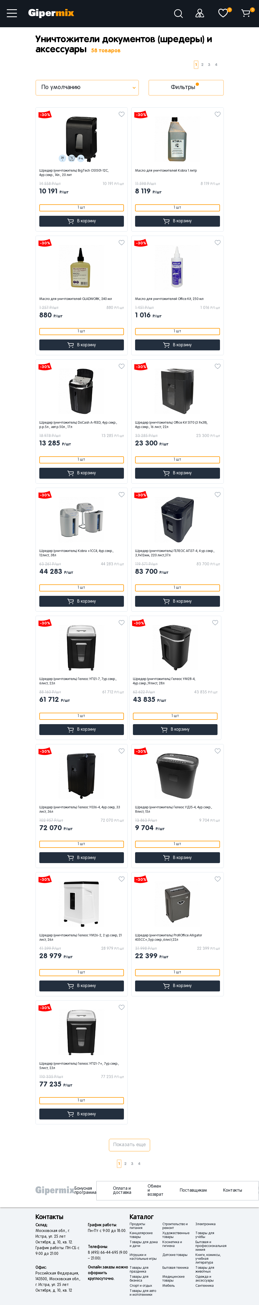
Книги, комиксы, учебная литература (208, 1259)
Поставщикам (193, 1190)
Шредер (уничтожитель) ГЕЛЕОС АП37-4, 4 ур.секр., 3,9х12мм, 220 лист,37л (175, 553)
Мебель (168, 1286)
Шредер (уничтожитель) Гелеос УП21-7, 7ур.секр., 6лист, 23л (78, 681)
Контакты (232, 1190)
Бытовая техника (175, 1268)
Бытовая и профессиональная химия (211, 1246)
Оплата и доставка (122, 1191)
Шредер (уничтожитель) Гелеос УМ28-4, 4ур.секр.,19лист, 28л (164, 681)
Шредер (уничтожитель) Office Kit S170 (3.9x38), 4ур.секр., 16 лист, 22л (171, 425)
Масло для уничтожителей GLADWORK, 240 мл (75, 299)
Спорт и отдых (141, 1286)
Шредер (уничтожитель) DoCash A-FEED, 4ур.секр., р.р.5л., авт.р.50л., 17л (78, 425)
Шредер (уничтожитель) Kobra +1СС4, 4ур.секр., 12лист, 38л (76, 553)
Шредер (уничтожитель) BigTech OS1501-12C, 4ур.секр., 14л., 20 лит (74, 173)
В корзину (81, 221)
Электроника (205, 1224)
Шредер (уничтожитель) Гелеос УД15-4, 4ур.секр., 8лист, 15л (173, 810)
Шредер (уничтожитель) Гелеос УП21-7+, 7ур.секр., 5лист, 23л (79, 1066)
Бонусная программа (85, 1191)
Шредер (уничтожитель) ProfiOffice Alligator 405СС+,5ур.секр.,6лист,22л (168, 938)
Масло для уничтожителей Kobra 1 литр (166, 170)
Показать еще (129, 1145)
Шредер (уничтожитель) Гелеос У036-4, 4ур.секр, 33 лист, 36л (79, 810)
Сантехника (204, 1286)
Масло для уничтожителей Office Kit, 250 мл (169, 299)
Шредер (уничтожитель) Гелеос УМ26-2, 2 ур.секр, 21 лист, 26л (80, 938)
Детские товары (174, 1255)
